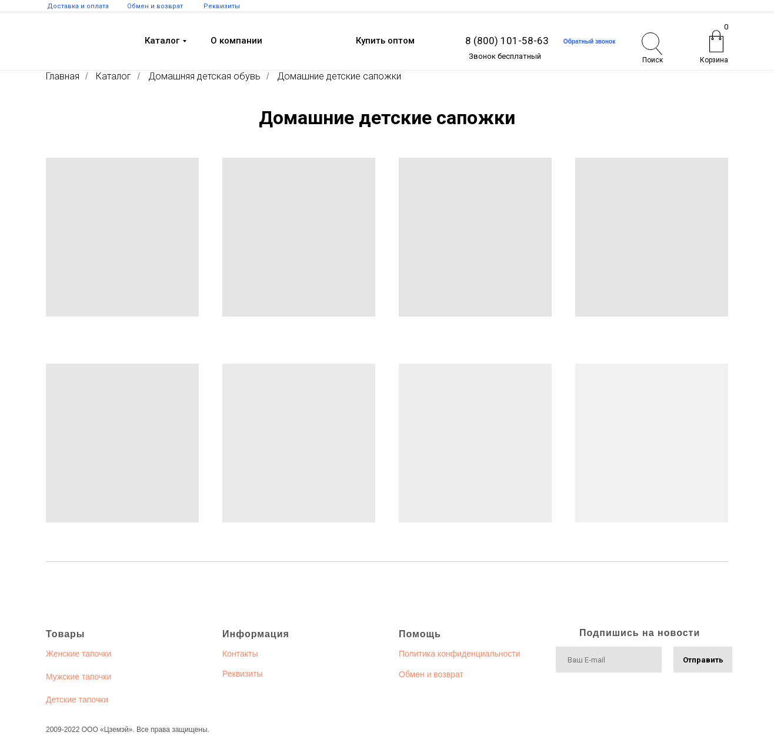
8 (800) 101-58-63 (507, 40)
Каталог (113, 76)
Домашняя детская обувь (204, 76)
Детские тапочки (77, 699)
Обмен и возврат (431, 674)
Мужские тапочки (78, 676)
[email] (609, 660)
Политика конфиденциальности (460, 653)
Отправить (703, 659)
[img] (73, 42)
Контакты (240, 653)
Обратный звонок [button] (589, 41)
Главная (62, 76)
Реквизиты (242, 673)
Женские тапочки (78, 653)
